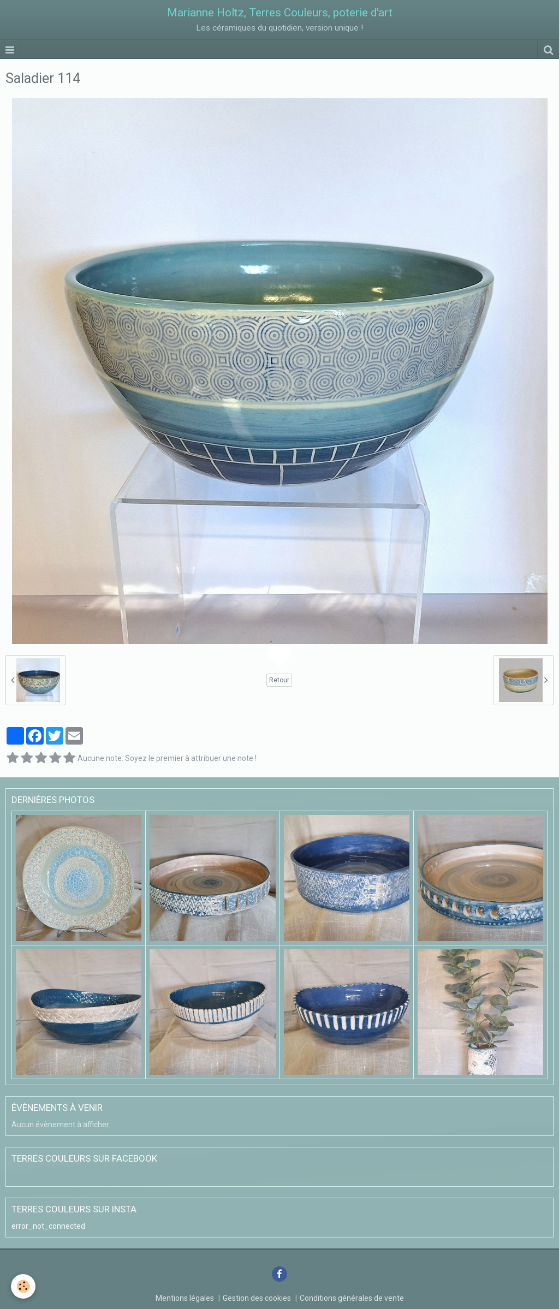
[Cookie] (23, 1286)
